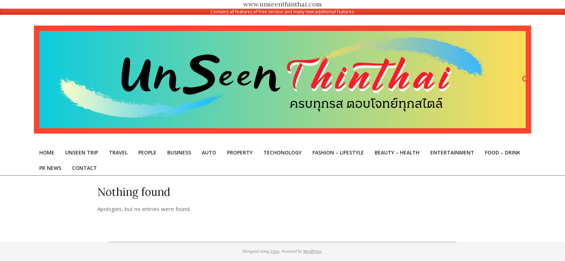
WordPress (312, 251)
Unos (274, 251)
